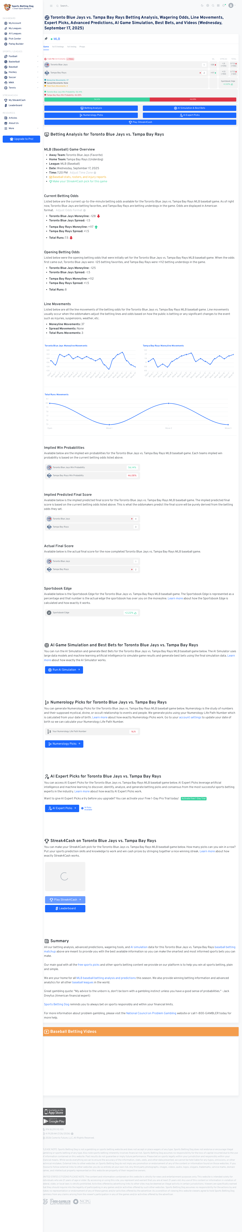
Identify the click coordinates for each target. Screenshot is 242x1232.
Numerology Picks (68, 744)
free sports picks (93, 965)
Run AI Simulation (68, 670)
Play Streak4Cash (70, 900)
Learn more (181, 598)
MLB (61, 39)
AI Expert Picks (66, 808)
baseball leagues (87, 982)
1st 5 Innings (62, 46)
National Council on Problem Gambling (156, 1013)
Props (86, 46)
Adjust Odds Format (75, 210)
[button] (231, 5)
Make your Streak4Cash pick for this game (82, 181)
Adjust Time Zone (87, 173)
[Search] (79, 6)
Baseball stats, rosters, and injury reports (82, 177)
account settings (214, 717)
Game (50, 46)
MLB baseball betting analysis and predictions (110, 978)
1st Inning (76, 46)
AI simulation (143, 947)
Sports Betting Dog (61, 1004)
